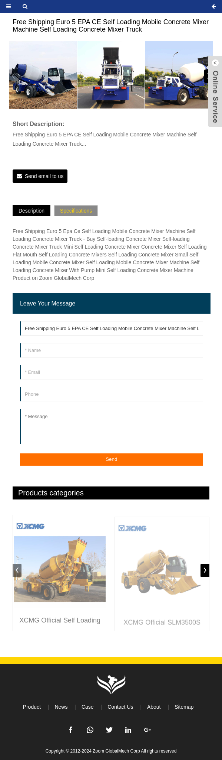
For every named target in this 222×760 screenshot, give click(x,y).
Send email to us (44, 176)
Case (88, 707)
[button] (13, 76)
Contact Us (120, 707)
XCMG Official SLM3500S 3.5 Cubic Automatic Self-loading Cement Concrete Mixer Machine (162, 628)
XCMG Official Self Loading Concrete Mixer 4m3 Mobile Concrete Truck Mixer (60, 626)
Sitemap (184, 707)
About (154, 707)
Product (32, 707)
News (60, 707)
